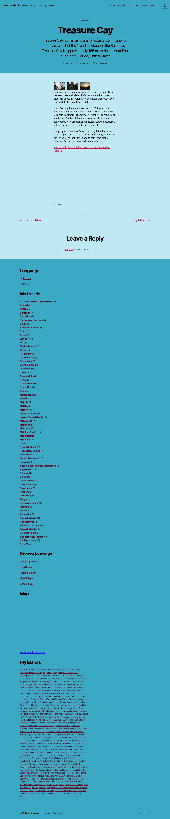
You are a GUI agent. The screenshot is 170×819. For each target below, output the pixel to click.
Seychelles (26, 469)
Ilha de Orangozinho (73, 752)
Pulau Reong (29, 761)
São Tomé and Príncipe (32, 536)
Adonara (23, 670)
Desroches (49, 693)
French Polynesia (29, 458)
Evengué (54, 696)
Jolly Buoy (72, 711)
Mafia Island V (52, 731)
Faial (60, 696)
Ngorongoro (40, 749)
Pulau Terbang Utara (55, 785)
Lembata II (41, 723)
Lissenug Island (28, 561)
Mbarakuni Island (33, 740)
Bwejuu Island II (26, 687)
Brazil (23, 331)
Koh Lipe (58, 717)
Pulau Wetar (50, 761)
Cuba (23, 391)
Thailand (24, 492)
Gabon (23, 350)
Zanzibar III (76, 793)
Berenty (43, 681)
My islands (122, 5)
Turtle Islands (41, 790)
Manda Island (77, 734)
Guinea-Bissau (28, 365)
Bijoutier (50, 681)
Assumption (25, 675)
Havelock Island (76, 705)
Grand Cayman (46, 702)
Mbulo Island (80, 740)
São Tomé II (32, 793)
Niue (22, 443)
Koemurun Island (51, 714)
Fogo (71, 699)
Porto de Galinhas (52, 684)
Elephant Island (43, 696)
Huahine (31, 708)
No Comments (101, 63)
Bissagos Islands (29, 327)
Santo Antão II (55, 773)
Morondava (64, 743)
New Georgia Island (64, 746)
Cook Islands (27, 521)
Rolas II (32, 767)
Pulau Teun (40, 761)
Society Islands (28, 540)
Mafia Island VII (77, 731)
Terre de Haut (71, 785)
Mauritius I (73, 737)
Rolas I (38, 767)
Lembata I (32, 723)
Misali (50, 743)
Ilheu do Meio (44, 708)
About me (133, 5)
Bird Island (58, 681)
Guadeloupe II (26, 705)
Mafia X (23, 734)
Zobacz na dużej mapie (32, 652)
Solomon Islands (29, 533)
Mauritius (25, 428)
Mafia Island (82, 729)
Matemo (38, 737)
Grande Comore (59, 702)
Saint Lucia (26, 488)
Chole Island (31, 690)
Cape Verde (26, 544)
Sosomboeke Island (35, 779)
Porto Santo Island (34, 758)
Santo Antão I (43, 773)
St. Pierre (67, 779)
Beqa (37, 681)
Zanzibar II (66, 793)
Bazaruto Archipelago (32, 320)
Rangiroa (42, 764)
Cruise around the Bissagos (72, 690)
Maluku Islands (28, 432)
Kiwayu (72, 714)
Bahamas (85, 20)
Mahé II (45, 734)
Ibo (36, 708)
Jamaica (24, 372)
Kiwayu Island (82, 714)
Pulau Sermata (51, 776)
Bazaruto (79, 678)
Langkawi (24, 723)
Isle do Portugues (64, 708)
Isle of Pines (78, 708)
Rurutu (68, 767)
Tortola (59, 788)
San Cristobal (57, 770)
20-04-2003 (84, 63)
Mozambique (27, 435)
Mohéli (56, 743)
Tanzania (24, 495)
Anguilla (46, 672)
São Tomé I (82, 773)
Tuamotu (25, 506)
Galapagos (26, 353)
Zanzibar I (57, 793)
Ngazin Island (79, 746)
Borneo (41, 684)
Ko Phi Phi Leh (38, 717)
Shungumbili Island (65, 776)
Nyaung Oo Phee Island (30, 752)
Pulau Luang (76, 726)
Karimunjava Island (35, 714)
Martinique (26, 424)
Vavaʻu (75, 790)
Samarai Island (44, 770)
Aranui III (69, 672)
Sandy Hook (68, 770)
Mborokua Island (67, 740)
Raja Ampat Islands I (76, 761)
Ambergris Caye (67, 670)
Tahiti (67, 782)
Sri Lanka (25, 477)
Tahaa (62, 782)
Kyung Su (40, 720)
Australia (25, 305)
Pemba (23, 758)
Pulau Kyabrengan (27, 720)
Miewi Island (42, 743)
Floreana (58, 699)
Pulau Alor (50, 670)
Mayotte (59, 734)
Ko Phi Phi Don (26, 717)
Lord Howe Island (45, 726)
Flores (65, 699)
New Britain (26, 567)
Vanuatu (24, 510)
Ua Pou (58, 790)
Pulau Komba (73, 758)
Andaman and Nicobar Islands (36, 301)
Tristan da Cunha (29, 503)
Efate (34, 696)
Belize (23, 323)
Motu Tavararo (75, 743)
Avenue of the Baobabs (66, 675)
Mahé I (52, 734)
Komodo (65, 717)
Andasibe (38, 672)
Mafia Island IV (26, 731)
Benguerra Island (27, 681)
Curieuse (29, 693)
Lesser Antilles (28, 413)
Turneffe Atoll (75, 681)
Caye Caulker (67, 687)
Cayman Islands (28, 376)
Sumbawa (54, 782)
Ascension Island (45, 793)
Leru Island (51, 723)
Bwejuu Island (77, 684)
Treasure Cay (75, 788)
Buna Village (27, 584)
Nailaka (29, 746)
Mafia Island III (70, 729)
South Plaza (50, 779)
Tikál (86, 785)
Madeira (24, 398)
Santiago (33, 773)
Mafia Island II (58, 729)
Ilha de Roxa (60, 767)
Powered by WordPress (52, 813)
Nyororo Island (47, 752)
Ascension (25, 514)
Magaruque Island (34, 734)
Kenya (23, 380)
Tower (66, 788)
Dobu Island (71, 693)
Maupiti (46, 737)
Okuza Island (59, 752)
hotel (59, 204)
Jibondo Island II (34, 711)
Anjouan (61, 672)
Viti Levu (82, 790)
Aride (75, 672)
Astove (34, 675)
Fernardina (35, 699)
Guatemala (26, 361)
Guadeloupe (26, 357)
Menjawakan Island (28, 743)
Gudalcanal (71, 702)
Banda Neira (47, 678)
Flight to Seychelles (62, 726)
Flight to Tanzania (47, 699)
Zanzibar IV (24, 796)
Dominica (81, 693)
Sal (36, 770)
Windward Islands (30, 525)
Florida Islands (28, 346)
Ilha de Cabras (40, 687)
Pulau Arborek (61, 758)
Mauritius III (54, 737)
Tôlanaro (42, 788)
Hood (25, 708)
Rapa (56, 764)
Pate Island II (54, 755)
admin (70, 63)
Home (112, 5)
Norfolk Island (57, 749)
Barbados (25, 316)
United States (27, 480)
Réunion (24, 462)
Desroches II (59, 693)
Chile (23, 335)
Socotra (24, 473)
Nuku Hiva (67, 749)
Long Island (32, 726)
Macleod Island (26, 729)
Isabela (54, 708)
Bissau (66, 681)
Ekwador (25, 338)
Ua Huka (50, 790)
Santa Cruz (24, 773)
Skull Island (79, 776)
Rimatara (79, 764)
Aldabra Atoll (40, 670)
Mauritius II (64, 737)
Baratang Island (59, 678)
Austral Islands (28, 518)
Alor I (57, 670)
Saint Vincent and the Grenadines (38, 465)
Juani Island (82, 711)
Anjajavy (53, 672)
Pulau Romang (48, 767)
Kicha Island (64, 714)
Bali (27, 678)
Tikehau (23, 788)
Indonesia (25, 368)
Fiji (21, 342)
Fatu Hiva (74, 696)
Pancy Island (31, 755)
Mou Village (26, 578)
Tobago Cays (32, 788)
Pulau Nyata (78, 749)
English (144, 5)
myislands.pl (11, 5)
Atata (40, 675)
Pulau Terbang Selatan (36, 785)
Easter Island (25, 696)
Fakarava (66, 696)
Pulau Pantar (43, 755)
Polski (151, 5)
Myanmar (25, 439)
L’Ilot (59, 723)
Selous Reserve (37, 776)
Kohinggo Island (31, 684)
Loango (78, 723)
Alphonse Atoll (49, 675)
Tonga (23, 499)
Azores (24, 309)
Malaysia (25, 409)
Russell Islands (28, 529)
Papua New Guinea (30, 450)
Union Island (66, 790)
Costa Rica (25, 387)
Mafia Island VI (64, 731)
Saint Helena (27, 484)
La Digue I (58, 720)
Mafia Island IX (39, 731)
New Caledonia (28, 447)
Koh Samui (49, 717)
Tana (79, 782)
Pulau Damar (38, 693)
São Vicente (25, 776)
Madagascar (27, 394)
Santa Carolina (80, 770)
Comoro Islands (28, 383)
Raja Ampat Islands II (29, 764)
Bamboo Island (35, 678)
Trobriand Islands (77, 717)
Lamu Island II (68, 720)
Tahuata (73, 782)
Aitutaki (31, 670)
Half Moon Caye (48, 705)
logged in (69, 249)
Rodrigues (24, 767)
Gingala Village (28, 572)
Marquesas (26, 421)
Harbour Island (62, 705)
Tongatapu (51, 788)
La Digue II (48, 720)
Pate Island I (65, 755)
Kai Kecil (23, 714)
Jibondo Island (48, 711)
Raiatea (64, 761)
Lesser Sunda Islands (31, 417)
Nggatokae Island (27, 749)
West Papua (26, 454)
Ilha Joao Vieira (61, 711)
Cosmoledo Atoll (44, 690)
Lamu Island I (81, 720)
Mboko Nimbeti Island (50, 740)
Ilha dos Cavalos (54, 687)
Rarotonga (63, 764)
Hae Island (36, 705)
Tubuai (31, 790)
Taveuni (23, 785)
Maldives (25, 406)
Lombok (23, 726)
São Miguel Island (69, 773)
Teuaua (80, 785)
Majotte (24, 402)
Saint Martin (30, 770)
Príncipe (23, 793)
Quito (58, 761)
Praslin (45, 758)
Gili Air (82, 699)
